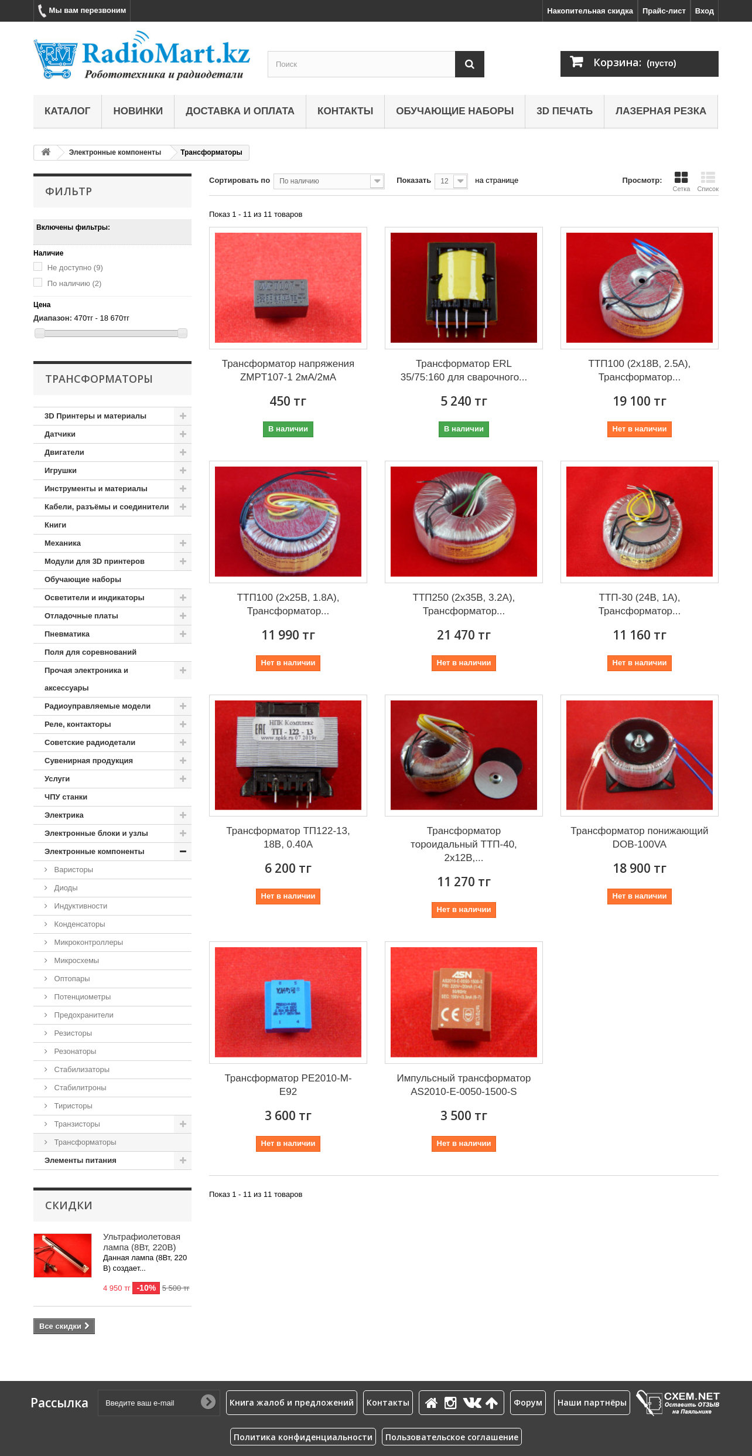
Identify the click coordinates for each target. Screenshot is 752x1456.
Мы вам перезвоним (82, 11)
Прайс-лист (664, 10)
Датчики (60, 434)
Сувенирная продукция (89, 760)
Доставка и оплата (240, 111)
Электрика (64, 815)
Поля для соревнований (90, 652)
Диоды (65, 887)
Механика (63, 543)
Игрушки (61, 470)
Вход (704, 10)
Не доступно (75, 267)
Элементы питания (81, 1160)
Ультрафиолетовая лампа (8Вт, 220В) (141, 1242)
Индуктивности (79, 906)
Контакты (345, 111)
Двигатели (64, 452)
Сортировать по (239, 180)
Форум (528, 1402)
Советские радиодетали (90, 742)
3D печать (564, 111)
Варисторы (72, 869)
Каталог (67, 111)
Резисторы (72, 1033)
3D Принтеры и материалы (95, 415)
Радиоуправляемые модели (98, 706)
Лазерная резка (661, 111)
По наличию (74, 283)
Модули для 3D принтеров (95, 561)
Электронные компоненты (115, 152)
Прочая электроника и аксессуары (86, 679)
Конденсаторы (78, 924)
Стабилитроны (79, 1087)
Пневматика (67, 634)
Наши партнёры (592, 1402)
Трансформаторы (84, 1142)
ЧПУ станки (66, 796)
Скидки (69, 1205)
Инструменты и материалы (96, 488)
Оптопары (71, 978)
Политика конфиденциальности (303, 1437)
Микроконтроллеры (87, 942)
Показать (413, 180)
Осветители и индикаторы (95, 597)
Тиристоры (72, 1105)
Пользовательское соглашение (451, 1437)
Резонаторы (74, 1051)
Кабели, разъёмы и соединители (107, 506)
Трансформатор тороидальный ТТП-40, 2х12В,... (464, 844)
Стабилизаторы (81, 1069)
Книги (55, 525)
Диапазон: (52, 318)
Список (708, 181)
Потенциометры (81, 996)
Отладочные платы (81, 615)
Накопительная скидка (590, 10)
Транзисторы (76, 1124)
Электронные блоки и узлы (96, 833)
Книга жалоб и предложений (292, 1402)
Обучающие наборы (455, 111)
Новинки (138, 111)
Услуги (57, 778)
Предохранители (83, 1015)
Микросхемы (75, 960)
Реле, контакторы (78, 724)
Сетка (681, 181)
